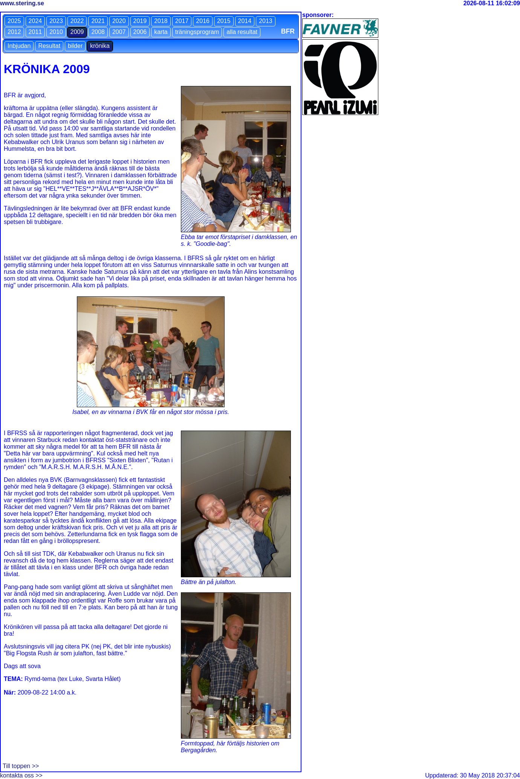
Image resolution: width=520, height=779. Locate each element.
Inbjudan (19, 46)
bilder (75, 46)
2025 (14, 21)
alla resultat (241, 32)
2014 (245, 21)
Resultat (49, 46)
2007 (119, 32)
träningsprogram (197, 32)
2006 (140, 32)
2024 (35, 21)
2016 (203, 21)
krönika (100, 46)
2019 (140, 21)
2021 (98, 21)
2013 (265, 21)
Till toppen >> (21, 766)
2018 (161, 21)
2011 (35, 32)
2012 (14, 32)
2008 (98, 32)
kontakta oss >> (21, 775)
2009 (77, 32)
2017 (182, 21)
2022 (77, 21)
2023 (56, 21)
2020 (119, 21)
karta (161, 32)
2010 (56, 32)
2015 (224, 21)
